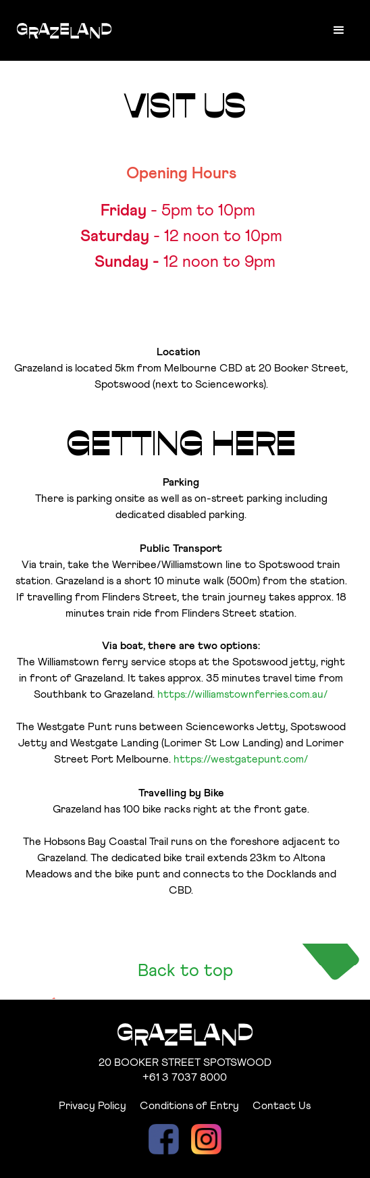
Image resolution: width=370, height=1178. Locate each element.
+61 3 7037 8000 (184, 1077)
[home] (60, 24)
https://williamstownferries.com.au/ (242, 694)
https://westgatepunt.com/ (241, 759)
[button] (339, 30)
